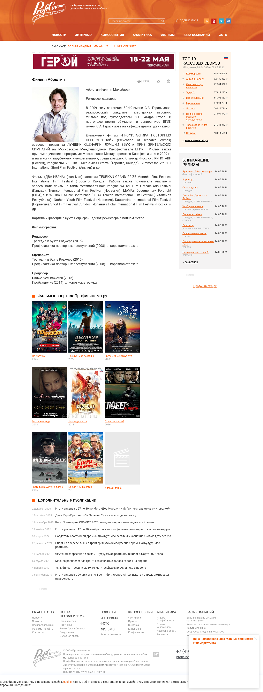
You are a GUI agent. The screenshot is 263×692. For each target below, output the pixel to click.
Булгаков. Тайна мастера (197, 171)
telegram (221, 21)
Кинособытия (112, 35)
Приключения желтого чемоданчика (194, 116)
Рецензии (162, 634)
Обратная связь (69, 636)
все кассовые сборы (196, 140)
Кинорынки (135, 628)
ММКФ (98, 46)
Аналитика (142, 35)
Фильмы (167, 35)
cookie (67, 681)
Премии (132, 621)
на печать (158, 81)
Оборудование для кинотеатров (205, 631)
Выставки (134, 625)
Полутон (191, 133)
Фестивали (134, 617)
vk (228, 21)
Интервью (83, 35)
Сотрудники (67, 632)
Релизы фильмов (110, 634)
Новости (59, 35)
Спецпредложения (43, 625)
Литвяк (190, 108)
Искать (162, 21)
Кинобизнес (126, 46)
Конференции (136, 632)
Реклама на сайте (42, 628)
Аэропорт (188, 179)
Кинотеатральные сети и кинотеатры (208, 624)
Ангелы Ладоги (195, 79)
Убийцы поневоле (192, 206)
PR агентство (43, 612)
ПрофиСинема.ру (205, 286)
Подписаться (189, 20)
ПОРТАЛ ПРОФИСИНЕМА (72, 614)
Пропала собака (192, 214)
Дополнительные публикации (67, 500)
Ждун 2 (190, 92)
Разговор (188, 225)
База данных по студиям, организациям (201, 619)
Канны (110, 46)
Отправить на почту (168, 81)
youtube (214, 21)
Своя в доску (190, 187)
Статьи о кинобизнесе (164, 626)
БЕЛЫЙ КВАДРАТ (79, 46)
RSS (206, 21)
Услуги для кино (196, 628)
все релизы (191, 262)
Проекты (37, 621)
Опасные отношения (194, 233)
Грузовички (193, 103)
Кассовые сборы (166, 630)
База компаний (196, 35)
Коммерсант (193, 73)
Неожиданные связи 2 (195, 252)
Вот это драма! (195, 97)
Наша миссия (68, 621)
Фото (223, 35)
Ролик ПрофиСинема (72, 628)
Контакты (38, 632)
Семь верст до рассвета (194, 86)
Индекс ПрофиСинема (165, 619)
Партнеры (66, 624)
